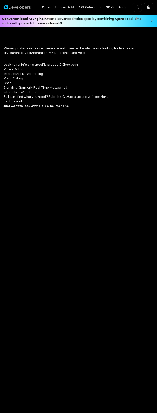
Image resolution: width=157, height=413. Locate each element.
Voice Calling (13, 78)
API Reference (89, 7)
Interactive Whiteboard (21, 92)
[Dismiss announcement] (151, 21)
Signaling (35, 87)
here (64, 106)
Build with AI (64, 7)
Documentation (35, 53)
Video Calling (14, 69)
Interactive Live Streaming (23, 74)
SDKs (110, 7)
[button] (148, 7)
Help (122, 7)
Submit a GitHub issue (64, 97)
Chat (7, 83)
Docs (46, 7)
